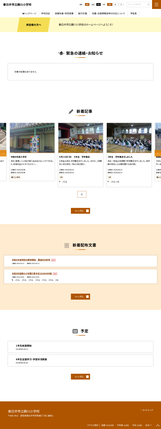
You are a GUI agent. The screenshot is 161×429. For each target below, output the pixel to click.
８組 (117, 181)
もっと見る (79, 210)
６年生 (51, 280)
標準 (109, 4)
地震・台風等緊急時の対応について (108, 13)
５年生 (44, 280)
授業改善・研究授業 (64, 13)
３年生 (113, 181)
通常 (87, 4)
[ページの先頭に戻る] (158, 426)
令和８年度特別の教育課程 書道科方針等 (31, 259)
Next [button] (158, 153)
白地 (93, 4)
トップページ (30, 13)
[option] (32, 152)
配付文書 (82, 13)
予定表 (133, 13)
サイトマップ (147, 410)
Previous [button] (3, 153)
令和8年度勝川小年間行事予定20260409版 (32, 273)
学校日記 (45, 13)
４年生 (64, 181)
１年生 (17, 280)
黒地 (98, 4)
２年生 (24, 280)
